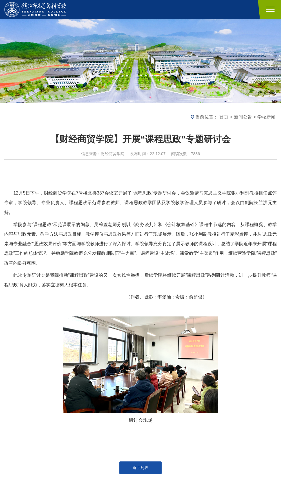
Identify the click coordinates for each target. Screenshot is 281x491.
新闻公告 (243, 117)
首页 (223, 117)
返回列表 (140, 467)
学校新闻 (266, 117)
